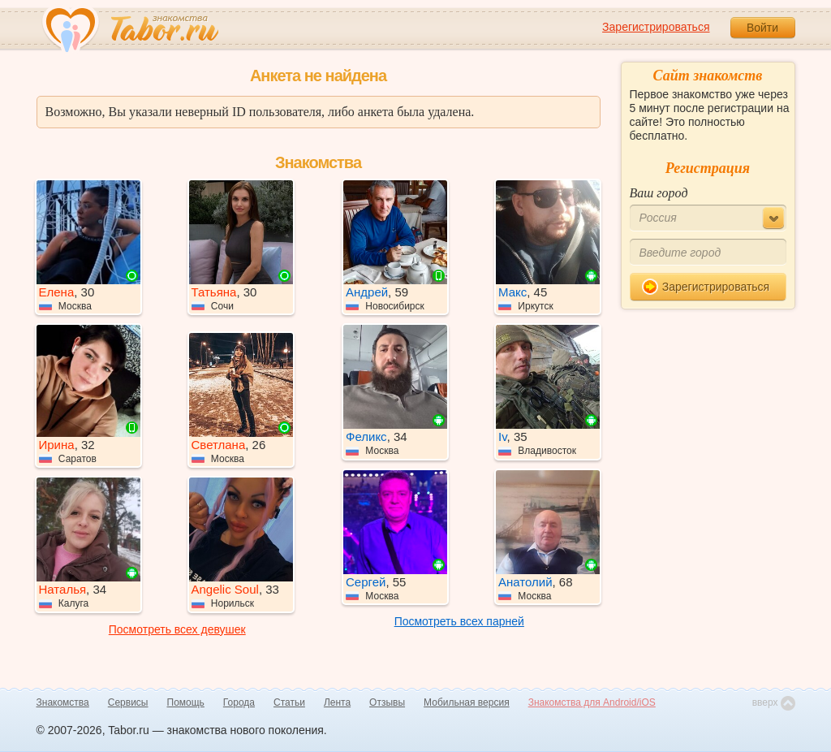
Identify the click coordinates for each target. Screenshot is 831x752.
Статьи (289, 702)
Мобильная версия (467, 702)
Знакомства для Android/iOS (592, 702)
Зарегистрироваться (655, 26)
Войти (762, 27)
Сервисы (128, 702)
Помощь (186, 702)
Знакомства (63, 702)
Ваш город (659, 193)
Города (239, 702)
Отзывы (387, 702)
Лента (337, 702)
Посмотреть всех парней (459, 621)
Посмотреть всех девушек (177, 629)
